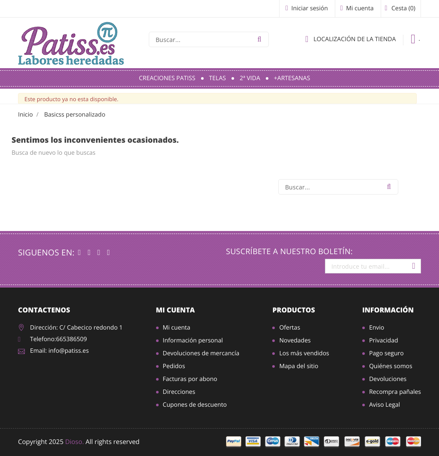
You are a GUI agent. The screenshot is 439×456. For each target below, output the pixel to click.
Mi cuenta (175, 310)
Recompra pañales (395, 392)
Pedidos (174, 366)
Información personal (193, 340)
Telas (217, 78)
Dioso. (74, 442)
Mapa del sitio (298, 366)
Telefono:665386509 (58, 339)
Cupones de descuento (195, 405)
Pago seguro (386, 353)
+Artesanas (292, 78)
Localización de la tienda (350, 39)
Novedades (294, 340)
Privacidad (383, 340)
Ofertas (289, 328)
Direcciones (179, 392)
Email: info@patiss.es (59, 351)
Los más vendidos (304, 353)
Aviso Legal (384, 405)
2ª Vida (250, 78)
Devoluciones (387, 379)
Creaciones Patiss (167, 78)
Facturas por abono (190, 379)
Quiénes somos (390, 366)
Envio (376, 328)
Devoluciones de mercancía (201, 353)
